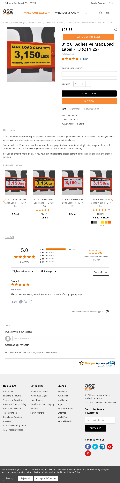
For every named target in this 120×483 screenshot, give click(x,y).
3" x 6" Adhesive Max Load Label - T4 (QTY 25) (72, 202)
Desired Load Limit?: (72, 68)
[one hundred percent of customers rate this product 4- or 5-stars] (95, 255)
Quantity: (66, 83)
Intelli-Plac (62, 417)
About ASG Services (12, 408)
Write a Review (101, 272)
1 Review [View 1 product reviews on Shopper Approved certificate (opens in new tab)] (29, 261)
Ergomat (62, 412)
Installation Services (12, 417)
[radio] (60, 249)
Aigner (61, 404)
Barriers (34, 408)
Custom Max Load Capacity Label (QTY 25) (101, 202)
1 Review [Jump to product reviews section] (84, 58)
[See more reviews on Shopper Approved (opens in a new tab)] (30, 302)
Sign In (112, 3)
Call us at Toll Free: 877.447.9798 (20, 3)
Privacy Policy (73, 472)
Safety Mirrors (37, 412)
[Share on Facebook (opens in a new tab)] (21, 302)
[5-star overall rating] (44, 212)
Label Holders (36, 400)
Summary (75, 108)
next (112, 201)
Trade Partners (10, 412)
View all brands (65, 421)
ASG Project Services (13, 429)
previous (5, 201)
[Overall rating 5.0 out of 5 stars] (70, 59)
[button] (88, 37)
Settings (10, 478)
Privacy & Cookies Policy (14, 404)
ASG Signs (62, 391)
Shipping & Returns (12, 395)
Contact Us (8, 391)
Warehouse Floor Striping (42, 404)
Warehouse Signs (66, 12)
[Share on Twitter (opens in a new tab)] (26, 302)
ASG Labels (63, 395)
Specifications (91, 108)
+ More (101, 225)
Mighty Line (63, 400)
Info (64, 108)
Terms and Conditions (13, 400)
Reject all (25, 478)
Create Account (98, 3)
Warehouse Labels (37, 12)
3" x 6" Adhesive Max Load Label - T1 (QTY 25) (15, 202)
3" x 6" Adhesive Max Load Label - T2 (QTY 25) (44, 202)
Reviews (7, 421)
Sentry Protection (66, 408)
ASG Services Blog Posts (14, 425)
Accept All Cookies (46, 478)
